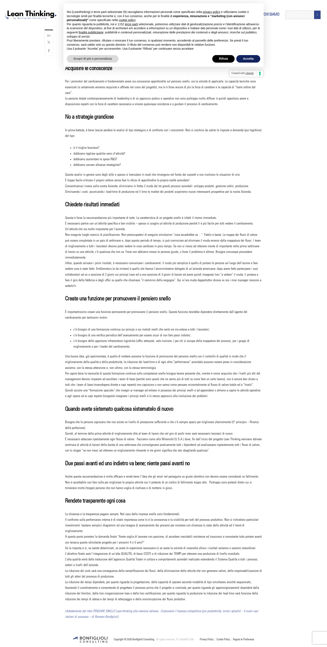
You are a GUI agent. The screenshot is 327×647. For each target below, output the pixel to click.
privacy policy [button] (211, 12)
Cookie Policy (223, 639)
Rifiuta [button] (223, 58)
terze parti (131, 24)
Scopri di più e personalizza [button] (92, 58)
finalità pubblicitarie (91, 32)
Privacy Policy (206, 639)
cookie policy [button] (127, 20)
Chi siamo (271, 15)
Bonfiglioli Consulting (143, 639)
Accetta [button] (248, 58)
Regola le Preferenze (243, 639)
